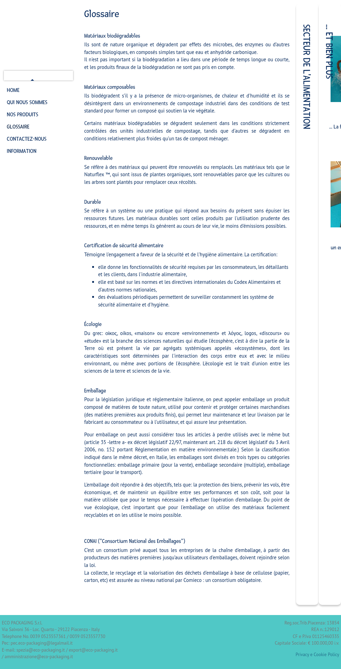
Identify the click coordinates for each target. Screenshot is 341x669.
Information (22, 151)
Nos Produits (22, 114)
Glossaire (18, 126)
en (24, 76)
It (9, 76)
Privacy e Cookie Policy (317, 655)
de (17, 76)
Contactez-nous (27, 138)
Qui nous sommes (27, 102)
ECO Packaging (38, 35)
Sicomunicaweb (172, 623)
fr (32, 76)
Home (13, 90)
